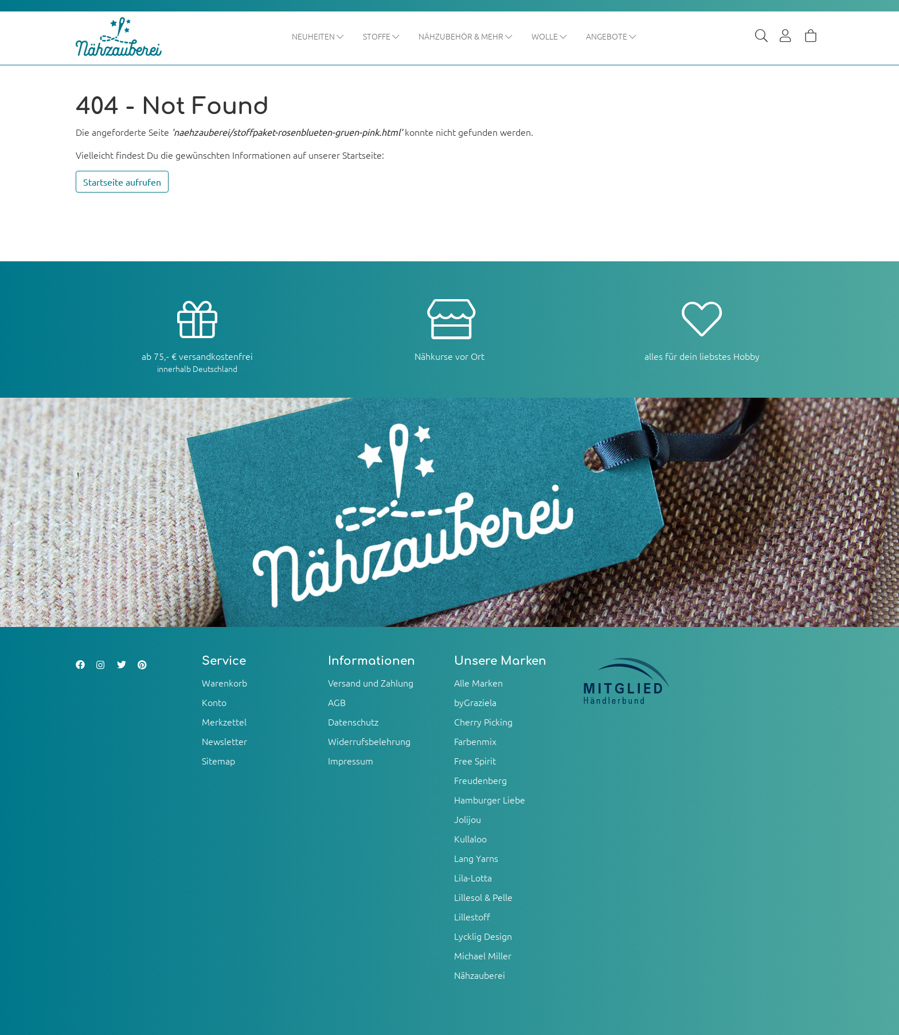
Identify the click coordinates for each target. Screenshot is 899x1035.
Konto (214, 702)
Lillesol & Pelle (483, 897)
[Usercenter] (786, 36)
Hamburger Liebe (489, 799)
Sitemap (218, 760)
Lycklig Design (483, 936)
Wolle (549, 36)
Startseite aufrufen (122, 181)
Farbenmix (475, 741)
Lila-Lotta (473, 877)
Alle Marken (478, 682)
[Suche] (761, 36)
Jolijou (467, 819)
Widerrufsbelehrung (369, 741)
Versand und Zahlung (370, 682)
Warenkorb (224, 682)
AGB (337, 702)
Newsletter (224, 741)
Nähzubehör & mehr (466, 36)
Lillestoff (472, 916)
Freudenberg (480, 780)
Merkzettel (224, 721)
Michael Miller (482, 955)
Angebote (611, 36)
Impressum (350, 760)
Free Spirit (475, 760)
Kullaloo (470, 838)
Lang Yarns (476, 858)
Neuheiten (318, 36)
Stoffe (381, 36)
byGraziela (475, 702)
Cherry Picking (483, 721)
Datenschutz (353, 721)
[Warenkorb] (810, 36)
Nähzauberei (479, 975)
